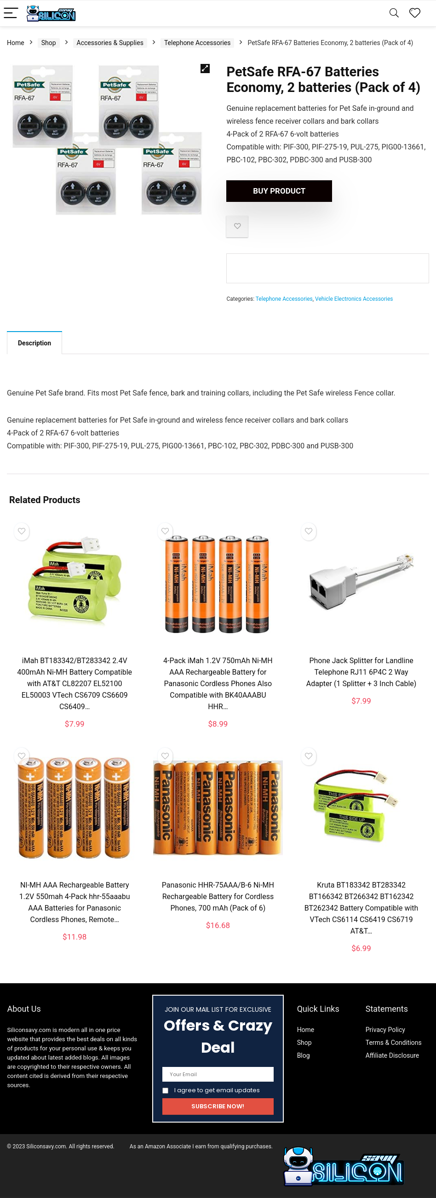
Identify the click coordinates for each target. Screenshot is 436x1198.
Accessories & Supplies (110, 42)
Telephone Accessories (197, 42)
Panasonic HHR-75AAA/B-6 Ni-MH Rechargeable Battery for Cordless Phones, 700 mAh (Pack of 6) (218, 896)
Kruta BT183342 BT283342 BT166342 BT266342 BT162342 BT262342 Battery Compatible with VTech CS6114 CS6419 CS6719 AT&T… (361, 908)
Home (15, 42)
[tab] (34, 342)
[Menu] (11, 13)
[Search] (394, 13)
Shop (48, 42)
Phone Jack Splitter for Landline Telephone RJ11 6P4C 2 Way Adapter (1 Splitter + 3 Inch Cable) (361, 672)
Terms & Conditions (394, 1042)
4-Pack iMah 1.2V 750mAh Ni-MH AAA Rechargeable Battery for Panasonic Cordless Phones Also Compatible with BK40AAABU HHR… (218, 683)
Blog (303, 1055)
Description (34, 343)
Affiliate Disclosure (392, 1055)
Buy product (279, 190)
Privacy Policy (385, 1029)
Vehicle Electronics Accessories (354, 299)
